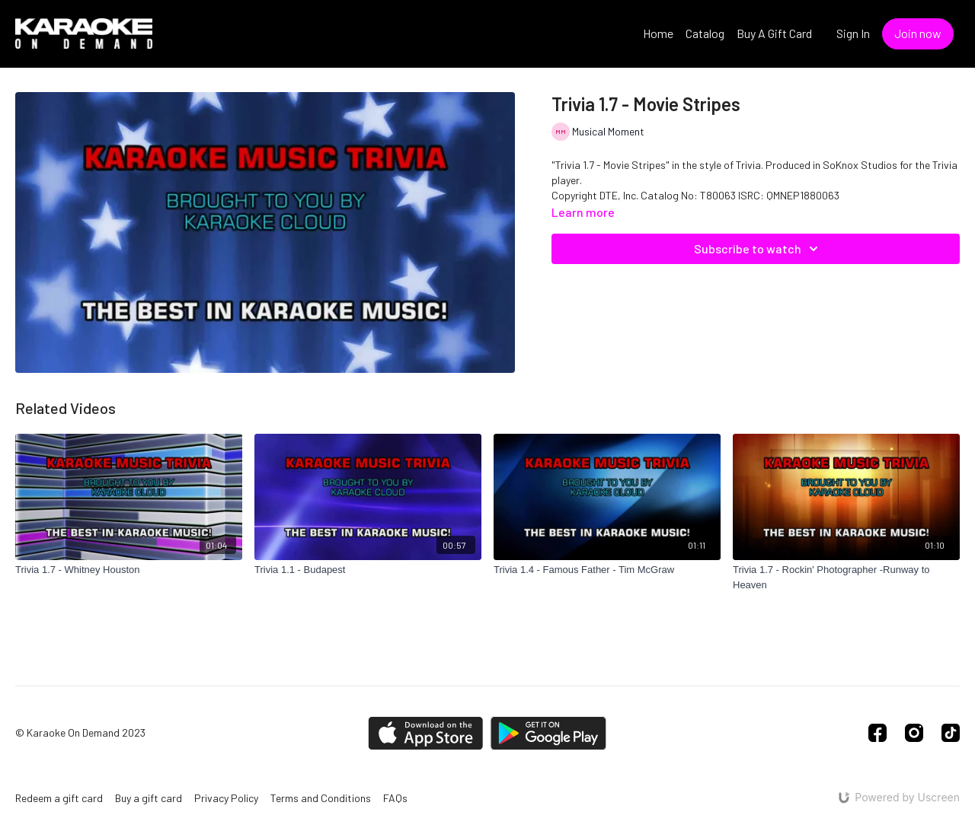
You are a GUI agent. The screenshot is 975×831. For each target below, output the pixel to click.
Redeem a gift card (59, 797)
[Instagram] (914, 733)
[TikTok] (950, 733)
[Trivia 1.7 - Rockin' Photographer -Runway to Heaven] (846, 577)
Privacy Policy (226, 797)
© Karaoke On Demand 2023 (80, 733)
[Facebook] (877, 733)
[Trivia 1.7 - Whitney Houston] (128, 570)
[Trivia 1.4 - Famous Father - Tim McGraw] (607, 570)
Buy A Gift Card (774, 33)
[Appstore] (425, 733)
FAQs (395, 797)
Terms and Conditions (320, 797)
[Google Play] (548, 733)
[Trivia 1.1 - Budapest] (367, 570)
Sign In (853, 33)
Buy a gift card (148, 797)
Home (658, 33)
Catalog (705, 33)
